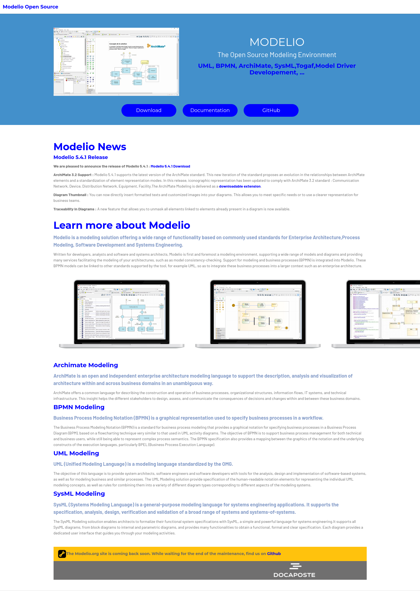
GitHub (271, 110)
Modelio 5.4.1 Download (170, 166)
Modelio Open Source (30, 7)
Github (274, 553)
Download (149, 110)
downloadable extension (240, 186)
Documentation (210, 110)
